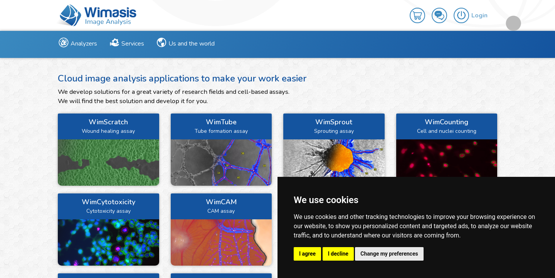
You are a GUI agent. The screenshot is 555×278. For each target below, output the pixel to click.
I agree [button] (307, 254)
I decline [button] (338, 254)
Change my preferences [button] (389, 254)
